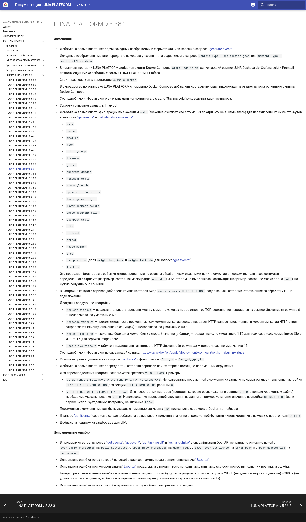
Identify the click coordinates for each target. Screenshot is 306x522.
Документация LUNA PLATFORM (23, 22)
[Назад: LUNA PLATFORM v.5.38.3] (31, 505)
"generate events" (220, 49)
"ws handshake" (179, 442)
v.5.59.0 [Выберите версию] (82, 5)
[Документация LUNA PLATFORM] (6, 5)
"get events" (85, 117)
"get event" (132, 442)
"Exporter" (202, 460)
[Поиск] (281, 5)
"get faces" (128, 359)
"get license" (83, 416)
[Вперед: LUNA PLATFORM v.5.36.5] (275, 505)
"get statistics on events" (115, 117)
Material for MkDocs (27, 517)
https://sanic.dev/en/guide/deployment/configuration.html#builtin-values (192, 352)
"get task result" (153, 442)
